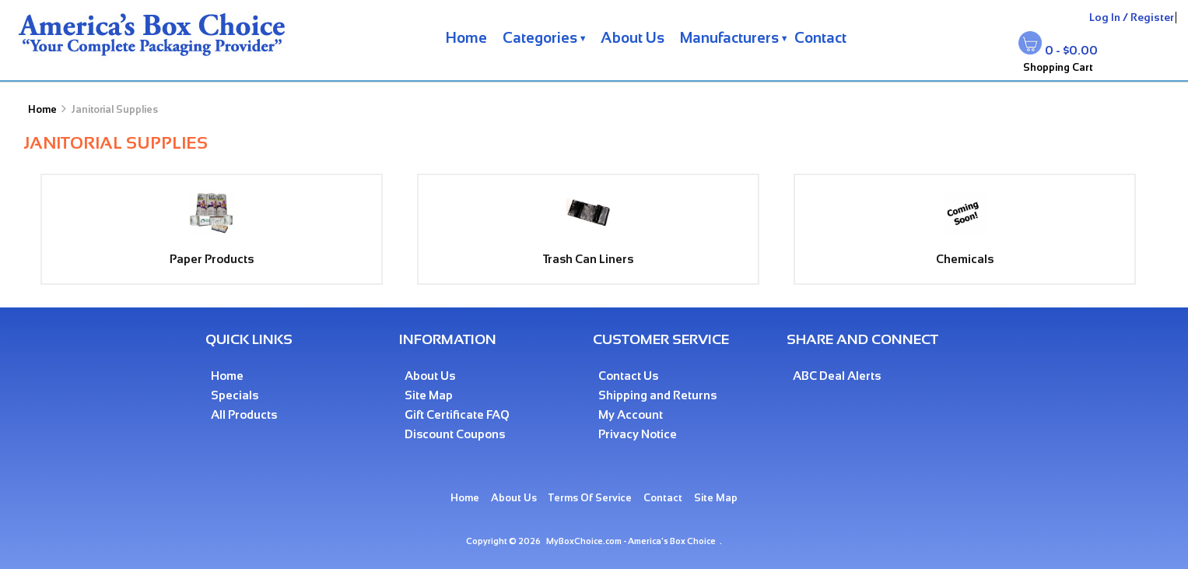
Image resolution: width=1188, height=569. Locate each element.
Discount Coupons (455, 434)
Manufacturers (729, 38)
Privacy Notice (637, 434)
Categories (540, 38)
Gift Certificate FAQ (457, 414)
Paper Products (212, 252)
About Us (632, 38)
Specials (234, 395)
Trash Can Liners (588, 252)
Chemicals (965, 252)
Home (466, 38)
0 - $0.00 (1071, 50)
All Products (244, 414)
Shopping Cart (1058, 67)
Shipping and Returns (657, 395)
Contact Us (628, 375)
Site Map (429, 395)
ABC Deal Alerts (837, 375)
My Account (630, 414)
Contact (820, 38)
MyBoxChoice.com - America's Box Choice (631, 541)
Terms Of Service (590, 498)
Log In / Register (1131, 17)
